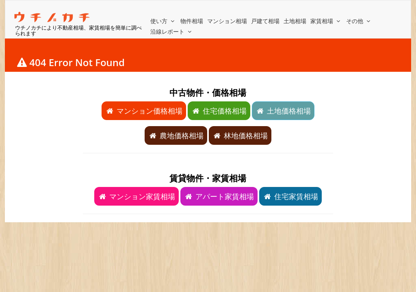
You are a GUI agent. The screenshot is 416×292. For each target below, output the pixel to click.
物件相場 (191, 21)
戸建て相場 (265, 21)
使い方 (163, 21)
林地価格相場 (240, 135)
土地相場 (295, 21)
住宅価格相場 (219, 111)
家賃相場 (326, 21)
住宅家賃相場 (290, 196)
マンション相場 (227, 21)
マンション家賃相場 (136, 196)
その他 (359, 21)
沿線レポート (171, 31)
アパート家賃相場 (219, 196)
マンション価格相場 (143, 111)
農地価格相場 (176, 135)
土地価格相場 (283, 111)
